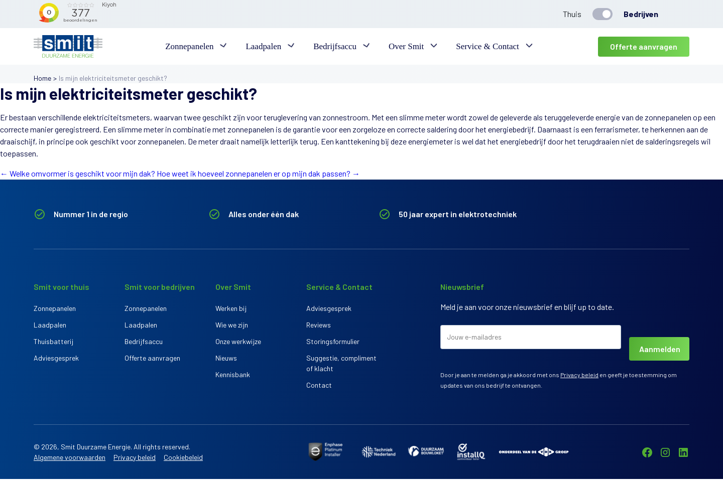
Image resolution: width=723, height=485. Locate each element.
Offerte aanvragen (643, 46)
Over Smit (404, 46)
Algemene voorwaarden (69, 463)
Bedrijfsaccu (335, 46)
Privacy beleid (579, 374)
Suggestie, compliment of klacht (341, 369)
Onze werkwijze (238, 345)
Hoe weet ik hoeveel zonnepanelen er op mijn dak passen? (258, 173)
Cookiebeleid (183, 463)
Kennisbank (232, 382)
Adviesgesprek (56, 364)
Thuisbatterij (53, 345)
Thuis (572, 14)
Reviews (318, 326)
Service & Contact (483, 46)
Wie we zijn (231, 326)
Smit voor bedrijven (160, 286)
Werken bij (231, 308)
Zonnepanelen (194, 46)
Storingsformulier (332, 345)
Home (42, 78)
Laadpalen (266, 46)
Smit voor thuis (61, 286)
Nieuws (226, 364)
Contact (319, 393)
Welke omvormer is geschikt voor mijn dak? (77, 173)
